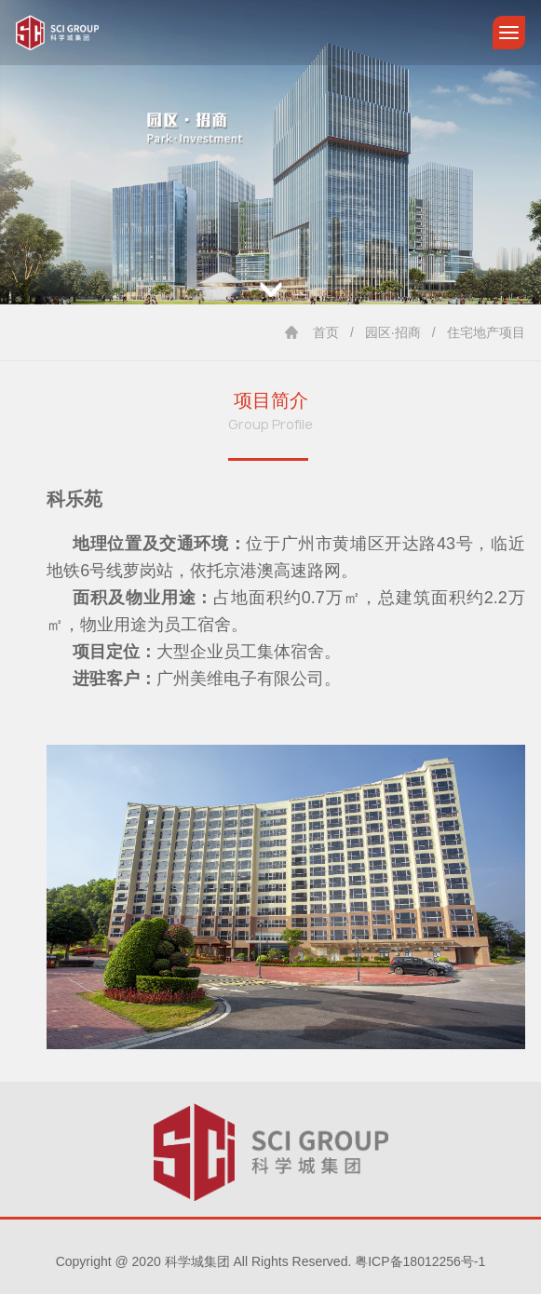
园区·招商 (393, 332)
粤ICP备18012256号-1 (420, 1261)
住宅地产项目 (486, 332)
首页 (326, 332)
